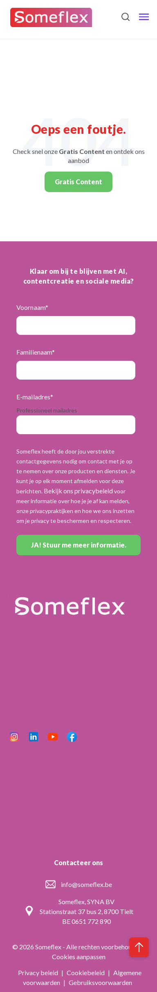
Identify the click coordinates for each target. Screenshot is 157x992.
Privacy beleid (38, 972)
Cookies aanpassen (78, 956)
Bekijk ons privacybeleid (78, 491)
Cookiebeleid (86, 972)
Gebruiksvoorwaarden (100, 982)
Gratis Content (78, 182)
